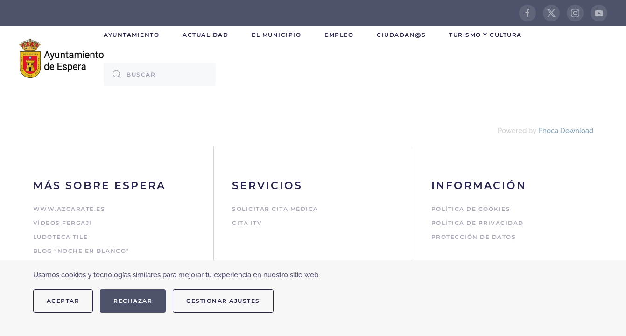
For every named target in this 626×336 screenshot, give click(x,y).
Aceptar (63, 300)
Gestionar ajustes (223, 300)
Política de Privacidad (477, 222)
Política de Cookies (471, 208)
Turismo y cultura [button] (485, 34)
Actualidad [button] (205, 34)
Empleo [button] (338, 34)
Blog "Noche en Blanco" (81, 250)
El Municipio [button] (276, 34)
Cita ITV (247, 222)
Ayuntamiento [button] (131, 34)
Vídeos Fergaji (62, 222)
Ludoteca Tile (60, 236)
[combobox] (160, 74)
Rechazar (132, 300)
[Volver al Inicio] (61, 58)
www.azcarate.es (69, 208)
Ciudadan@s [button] (401, 34)
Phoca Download (565, 130)
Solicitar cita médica (275, 208)
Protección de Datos (473, 236)
